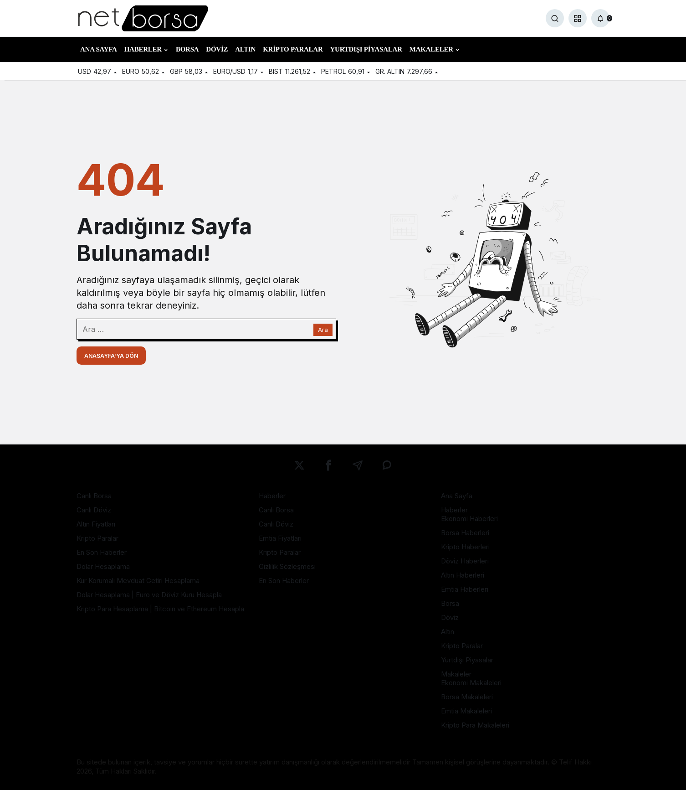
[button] (577, 18)
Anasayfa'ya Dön (111, 355)
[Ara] (555, 18)
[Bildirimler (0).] (600, 18)
